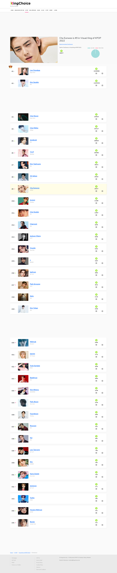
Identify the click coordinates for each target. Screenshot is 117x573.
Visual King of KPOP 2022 (24, 552)
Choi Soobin (34, 212)
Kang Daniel (34, 474)
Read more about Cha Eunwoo (66, 44)
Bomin (32, 522)
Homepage (14, 558)
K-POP (26, 10)
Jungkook (33, 140)
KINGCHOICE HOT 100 (19, 10)
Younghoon (34, 414)
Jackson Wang (35, 236)
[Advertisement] (55, 22)
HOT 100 (14, 560)
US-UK (42, 10)
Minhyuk (33, 342)
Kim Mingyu (34, 390)
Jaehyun (33, 272)
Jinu (31, 462)
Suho (32, 296)
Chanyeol (33, 224)
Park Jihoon (34, 402)
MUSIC (38, 10)
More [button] (50, 10)
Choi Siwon (34, 116)
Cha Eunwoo (34, 188)
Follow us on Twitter (16, 565)
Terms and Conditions (41, 569)
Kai (31, 438)
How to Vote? (39, 560)
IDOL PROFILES (32, 10)
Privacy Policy (39, 562)
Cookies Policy (39, 565)
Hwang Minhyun (36, 510)
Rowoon (33, 426)
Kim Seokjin (34, 82)
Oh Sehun (33, 176)
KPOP (13, 562)
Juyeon (32, 200)
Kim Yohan (34, 308)
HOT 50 (38, 558)
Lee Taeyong (35, 450)
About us (38, 567)
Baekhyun (33, 378)
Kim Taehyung (35, 164)
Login (55, 10)
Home (12, 10)
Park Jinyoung (35, 284)
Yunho (32, 498)
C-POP (46, 10)
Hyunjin (33, 248)
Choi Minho (34, 128)
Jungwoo (33, 486)
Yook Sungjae (35, 366)
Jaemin (32, 354)
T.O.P (32, 152)
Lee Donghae (35, 70)
